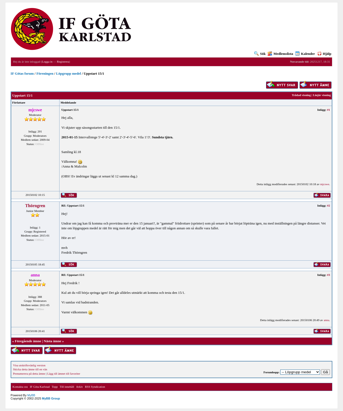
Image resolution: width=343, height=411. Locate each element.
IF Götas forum (22, 73)
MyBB (31, 395)
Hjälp (324, 54)
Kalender (305, 54)
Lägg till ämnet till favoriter (63, 373)
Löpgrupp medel (68, 73)
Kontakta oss (20, 386)
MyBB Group (51, 398)
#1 (328, 109)
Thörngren (35, 205)
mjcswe (324, 184)
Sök (260, 54)
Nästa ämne (52, 341)
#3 (328, 274)
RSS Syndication (95, 386)
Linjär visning (322, 95)
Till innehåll (67, 386)
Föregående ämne (28, 341)
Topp (55, 386)
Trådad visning (301, 95)
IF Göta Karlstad (40, 386)
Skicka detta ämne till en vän (30, 369)
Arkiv (79, 386)
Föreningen (44, 73)
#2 (328, 205)
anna (326, 320)
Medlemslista (280, 54)
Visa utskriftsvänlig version (29, 365)
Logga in (47, 61)
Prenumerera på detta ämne (29, 373)
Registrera (63, 61)
